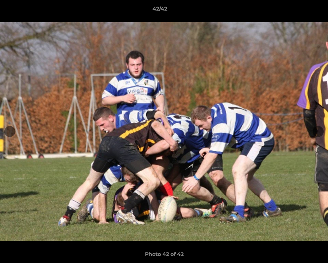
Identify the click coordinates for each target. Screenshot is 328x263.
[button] (297, 10)
